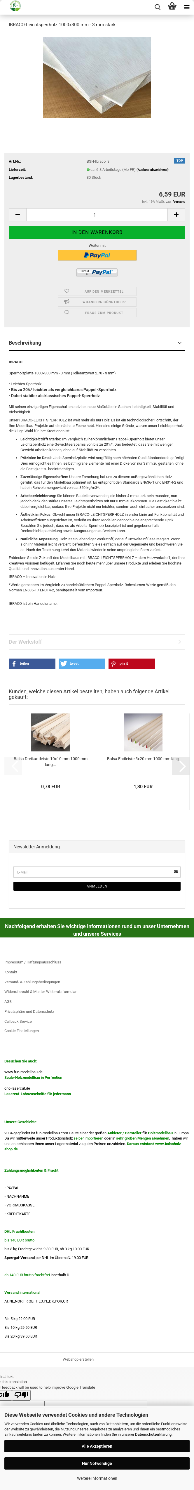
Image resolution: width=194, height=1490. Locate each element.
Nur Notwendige (97, 1463)
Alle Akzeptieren (97, 1446)
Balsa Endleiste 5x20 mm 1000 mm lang (143, 758)
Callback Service (18, 1021)
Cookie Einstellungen (21, 1031)
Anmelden (97, 886)
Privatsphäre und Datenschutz (29, 1011)
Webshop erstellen (78, 1359)
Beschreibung (25, 343)
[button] (17, 214)
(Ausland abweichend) (153, 170)
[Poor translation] (21, 1395)
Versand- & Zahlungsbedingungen (32, 982)
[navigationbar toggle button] (186, 7)
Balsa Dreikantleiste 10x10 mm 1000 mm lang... (51, 761)
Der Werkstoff (25, 642)
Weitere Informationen (97, 1478)
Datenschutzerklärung (153, 1434)
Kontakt (10, 972)
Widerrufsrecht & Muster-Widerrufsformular (40, 991)
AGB (8, 1001)
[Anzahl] (97, 214)
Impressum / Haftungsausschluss (32, 962)
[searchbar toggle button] (157, 7)
